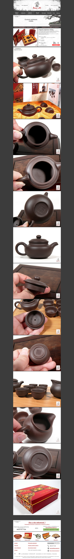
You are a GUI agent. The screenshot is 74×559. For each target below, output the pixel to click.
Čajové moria (27, 539)
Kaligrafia (47, 539)
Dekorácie (56, 539)
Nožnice (37, 539)
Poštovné (16, 545)
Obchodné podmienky (32, 543)
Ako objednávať (17, 547)
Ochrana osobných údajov (33, 545)
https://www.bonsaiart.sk (54, 550)
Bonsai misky (18, 539)
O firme (15, 550)
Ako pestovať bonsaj (32, 547)
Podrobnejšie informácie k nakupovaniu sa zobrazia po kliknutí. (37, 524)
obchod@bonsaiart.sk (51, 527)
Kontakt (16, 543)
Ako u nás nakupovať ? (37, 522)
